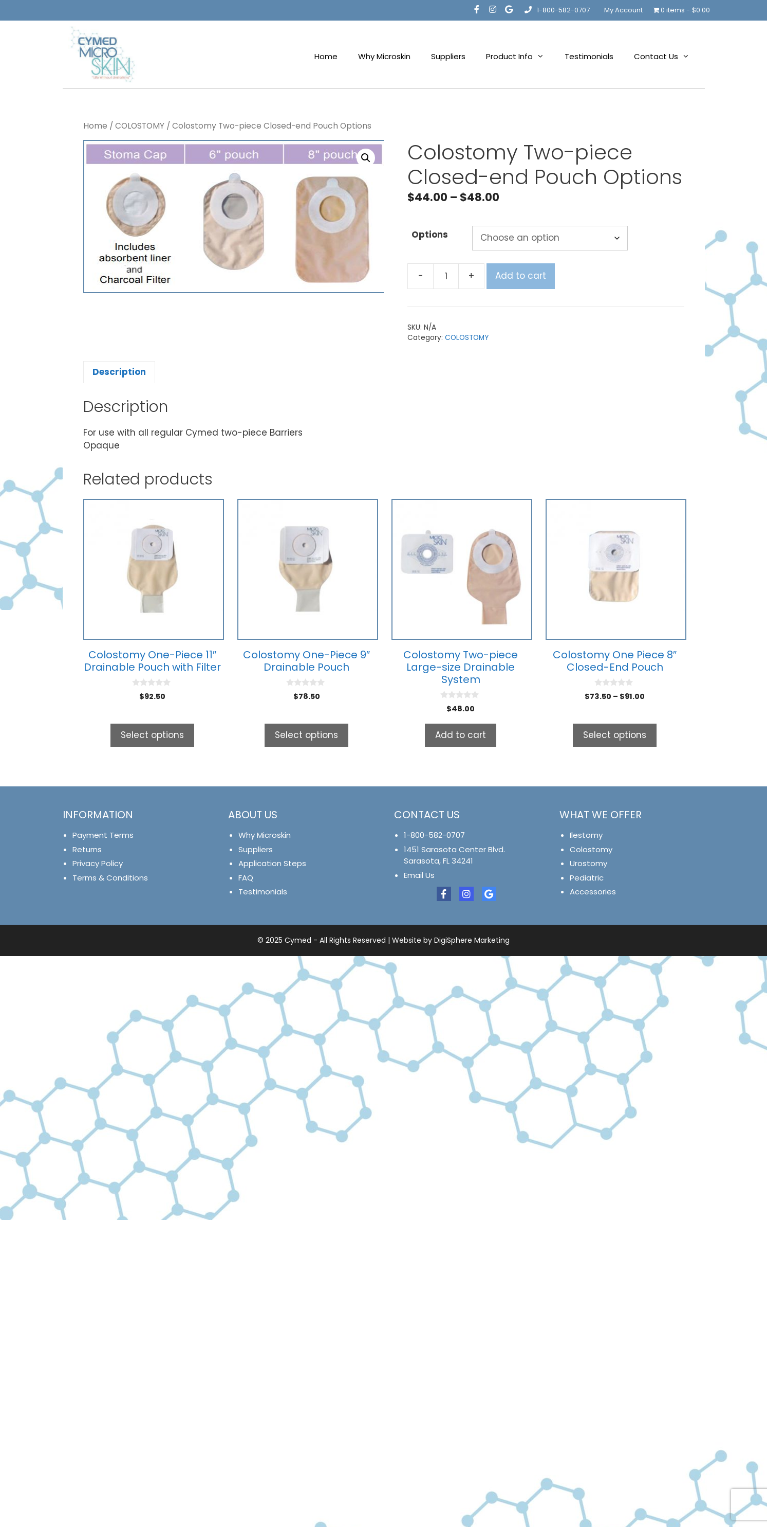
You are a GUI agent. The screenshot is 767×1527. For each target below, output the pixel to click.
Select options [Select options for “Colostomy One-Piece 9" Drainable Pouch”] (306, 735)
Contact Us (667, 56)
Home (326, 56)
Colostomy (591, 849)
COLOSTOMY (139, 125)
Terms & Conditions (110, 877)
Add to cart (520, 276)
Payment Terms (103, 835)
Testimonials (589, 56)
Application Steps (272, 863)
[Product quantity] (446, 276)
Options (429, 234)
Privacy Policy (97, 863)
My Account (623, 10)
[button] (366, 158)
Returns (87, 849)
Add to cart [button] (460, 735)
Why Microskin (384, 56)
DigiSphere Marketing (472, 940)
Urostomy (588, 863)
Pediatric (587, 877)
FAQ (245, 877)
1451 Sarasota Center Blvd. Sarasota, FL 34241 (454, 855)
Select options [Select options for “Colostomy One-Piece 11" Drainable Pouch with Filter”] (152, 735)
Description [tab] (119, 372)
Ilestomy (586, 835)
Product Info (520, 56)
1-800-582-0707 (556, 10)
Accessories (593, 891)
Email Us (419, 875)
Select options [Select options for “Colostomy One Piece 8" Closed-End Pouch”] (614, 735)
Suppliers (448, 56)
